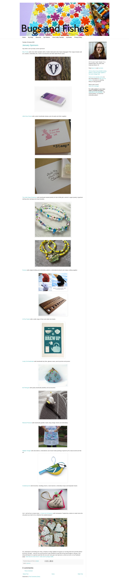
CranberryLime (26, 485)
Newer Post (25, 574)
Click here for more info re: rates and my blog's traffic (39, 556)
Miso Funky (25, 52)
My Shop (30, 37)
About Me (38, 37)
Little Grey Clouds (27, 116)
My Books (69, 37)
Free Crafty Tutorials (58, 37)
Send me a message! (94, 86)
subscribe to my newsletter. (96, 92)
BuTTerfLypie (25, 387)
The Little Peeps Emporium (29, 197)
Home (24, 37)
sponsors (28, 563)
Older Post (80, 574)
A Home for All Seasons (46, 513)
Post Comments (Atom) (34, 576)
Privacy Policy (78, 37)
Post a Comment (29, 571)
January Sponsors (30, 45)
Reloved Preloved (27, 422)
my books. (100, 68)
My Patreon (47, 37)
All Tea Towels (26, 319)
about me (94, 68)
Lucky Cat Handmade (28, 361)
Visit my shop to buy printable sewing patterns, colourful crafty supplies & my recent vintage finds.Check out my (98, 74)
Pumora (24, 270)
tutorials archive (99, 77)
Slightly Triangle (26, 450)
